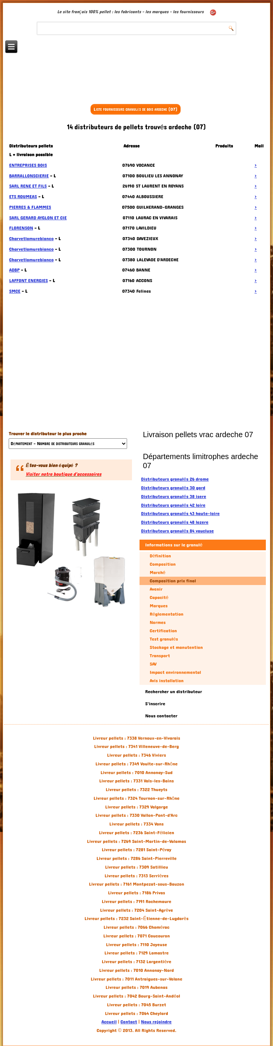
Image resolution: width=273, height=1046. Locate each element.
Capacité (159, 597)
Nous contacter (161, 715)
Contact (129, 1021)
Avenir (156, 589)
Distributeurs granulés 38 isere (173, 496)
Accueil (109, 1021)
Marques (158, 606)
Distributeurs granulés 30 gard (173, 487)
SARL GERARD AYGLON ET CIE (38, 217)
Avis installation (167, 681)
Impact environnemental (175, 672)
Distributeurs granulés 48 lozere (175, 522)
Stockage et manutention (176, 647)
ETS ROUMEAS (23, 196)
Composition (163, 564)
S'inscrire (155, 703)
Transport (160, 656)
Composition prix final (173, 581)
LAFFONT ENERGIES (28, 280)
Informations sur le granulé (173, 544)
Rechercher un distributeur (173, 691)
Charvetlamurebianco (31, 238)
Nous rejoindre (156, 1021)
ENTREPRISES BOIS (28, 165)
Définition (160, 556)
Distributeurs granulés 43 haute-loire (180, 513)
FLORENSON (21, 228)
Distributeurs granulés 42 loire (173, 505)
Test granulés (164, 639)
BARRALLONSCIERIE (29, 175)
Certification (163, 631)
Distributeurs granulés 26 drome (175, 479)
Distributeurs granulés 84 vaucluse (177, 530)
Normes (158, 622)
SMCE (14, 291)
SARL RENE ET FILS (28, 186)
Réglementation (166, 614)
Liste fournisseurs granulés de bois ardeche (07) (136, 109)
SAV (153, 664)
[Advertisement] (136, 82)
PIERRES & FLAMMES (30, 207)
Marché (158, 572)
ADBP (14, 270)
